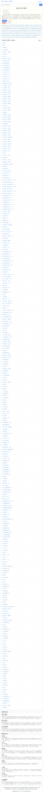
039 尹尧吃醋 (4, 462)
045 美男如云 (4, 476)
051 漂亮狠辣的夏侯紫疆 (6, 489)
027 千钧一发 (4, 640)
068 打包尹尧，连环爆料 (6, 368)
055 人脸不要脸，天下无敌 (7, 337)
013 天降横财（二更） (6, 242)
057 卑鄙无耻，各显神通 (6, 341)
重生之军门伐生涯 (30, 30)
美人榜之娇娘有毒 (5, 726)
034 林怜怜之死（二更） (6, 451)
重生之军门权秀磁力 (36, 25)
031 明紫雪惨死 (5, 444)
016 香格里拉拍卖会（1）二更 (7, 251)
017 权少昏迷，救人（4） (6, 78)
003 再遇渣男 (4, 47)
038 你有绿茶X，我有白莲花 (7, 301)
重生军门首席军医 (18, 26)
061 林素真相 (4, 350)
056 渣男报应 (4, 166)
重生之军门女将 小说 (6, 31)
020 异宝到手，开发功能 (6, 85)
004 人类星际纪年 (5, 49)
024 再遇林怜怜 (5, 429)
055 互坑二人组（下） (6, 498)
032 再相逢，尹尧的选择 (6, 651)
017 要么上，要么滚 (5, 413)
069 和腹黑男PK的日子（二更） (7, 195)
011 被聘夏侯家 (5, 604)
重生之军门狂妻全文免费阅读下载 (20, 28)
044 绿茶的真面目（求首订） (7, 312)
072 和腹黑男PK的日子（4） (7, 202)
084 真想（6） (4, 563)
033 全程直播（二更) (5, 287)
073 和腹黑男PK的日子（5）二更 (8, 204)
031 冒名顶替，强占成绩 (6, 110)
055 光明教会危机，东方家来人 (7, 164)
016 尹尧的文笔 (5, 249)
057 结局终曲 (8, 22)
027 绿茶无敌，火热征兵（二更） (8, 274)
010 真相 (3, 602)
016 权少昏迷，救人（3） (6, 76)
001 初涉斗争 (4, 377)
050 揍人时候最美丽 (5, 325)
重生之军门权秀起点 (30, 33)
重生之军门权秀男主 (23, 33)
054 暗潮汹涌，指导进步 (6, 161)
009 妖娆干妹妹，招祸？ (6, 60)
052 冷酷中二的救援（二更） (7, 492)
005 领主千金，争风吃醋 (6, 51)
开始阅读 (4, 20)
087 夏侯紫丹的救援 (5, 570)
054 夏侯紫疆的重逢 (5, 700)
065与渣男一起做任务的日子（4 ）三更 (9, 186)
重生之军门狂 (12, 28)
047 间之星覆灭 (5, 685)
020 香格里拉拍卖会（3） (6, 258)
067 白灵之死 (4, 366)
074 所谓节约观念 (5, 541)
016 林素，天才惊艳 (5, 411)
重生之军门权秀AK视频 (20, 25)
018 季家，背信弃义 (5, 81)
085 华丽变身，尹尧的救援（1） (8, 566)
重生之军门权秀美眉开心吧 (11, 25)
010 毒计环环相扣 (5, 397)
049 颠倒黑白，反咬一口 (6, 150)
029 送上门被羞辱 (5, 440)
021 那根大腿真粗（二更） (7, 422)
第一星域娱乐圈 (5, 590)
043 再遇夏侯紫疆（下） (6, 471)
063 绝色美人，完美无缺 (6, 355)
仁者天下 (3, 742)
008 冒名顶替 (4, 597)
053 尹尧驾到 (4, 494)
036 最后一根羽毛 (5, 660)
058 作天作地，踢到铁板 (6, 170)
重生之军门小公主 (37, 33)
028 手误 (3, 642)
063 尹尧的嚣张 (5, 516)
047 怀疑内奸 (4, 480)
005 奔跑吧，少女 (5, 386)
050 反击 (3, 152)
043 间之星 (4, 676)
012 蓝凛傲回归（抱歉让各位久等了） (8, 606)
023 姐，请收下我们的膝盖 (7, 426)
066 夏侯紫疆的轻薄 (5, 523)
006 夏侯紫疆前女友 (5, 593)
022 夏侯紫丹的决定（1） (6, 629)
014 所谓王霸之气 (5, 406)
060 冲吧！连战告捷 (5, 348)
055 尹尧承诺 (4, 703)
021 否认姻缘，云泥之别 (6, 87)
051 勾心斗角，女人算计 (6, 155)
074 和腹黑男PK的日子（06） (7, 206)
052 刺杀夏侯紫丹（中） (6, 696)
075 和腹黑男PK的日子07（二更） (8, 209)
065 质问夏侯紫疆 (5, 361)
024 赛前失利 (4, 633)
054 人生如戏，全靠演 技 (6, 334)
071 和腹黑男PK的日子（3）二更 (8, 200)
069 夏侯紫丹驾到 (5, 370)
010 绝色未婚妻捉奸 (5, 63)
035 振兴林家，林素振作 (6, 119)
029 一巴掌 (4, 644)
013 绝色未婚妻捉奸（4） (6, 69)
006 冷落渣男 (4, 54)
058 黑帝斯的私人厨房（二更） (7, 505)
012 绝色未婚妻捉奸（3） (6, 67)
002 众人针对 (4, 379)
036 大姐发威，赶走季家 (6, 121)
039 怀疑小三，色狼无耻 (6, 128)
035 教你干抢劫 (5, 453)
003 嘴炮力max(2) (5, 220)
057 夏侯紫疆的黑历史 (6, 503)
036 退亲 (3, 294)
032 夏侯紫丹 (4, 112)
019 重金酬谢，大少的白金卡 (7, 83)
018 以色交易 (4, 415)
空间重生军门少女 (30, 35)
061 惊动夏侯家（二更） (6, 177)
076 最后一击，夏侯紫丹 (6, 211)
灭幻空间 (3, 773)
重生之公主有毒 (4, 714)
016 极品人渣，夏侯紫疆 (6, 615)
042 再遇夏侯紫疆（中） (6, 469)
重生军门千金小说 (10, 35)
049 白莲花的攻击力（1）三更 (7, 323)
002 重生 (3, 45)
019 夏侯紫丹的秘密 (5, 622)
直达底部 (9, 20)
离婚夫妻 (3, 748)
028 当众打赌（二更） (6, 438)
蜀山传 (3, 754)
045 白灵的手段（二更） (6, 314)
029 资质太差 (4, 105)
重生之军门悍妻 (11, 26)
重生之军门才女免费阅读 (22, 30)
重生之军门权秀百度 (8, 33)
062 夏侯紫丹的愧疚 (5, 352)
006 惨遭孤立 (4, 388)
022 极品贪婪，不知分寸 (6, 90)
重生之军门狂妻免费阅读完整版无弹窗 (33, 28)
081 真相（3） (4, 557)
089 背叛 (3, 575)
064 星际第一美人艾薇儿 (6, 357)
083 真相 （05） (5, 561)
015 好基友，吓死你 (5, 613)
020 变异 (3, 624)
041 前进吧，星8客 (5, 305)
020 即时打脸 (4, 420)
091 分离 (3, 579)
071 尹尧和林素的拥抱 (6, 534)
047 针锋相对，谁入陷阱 (6, 146)
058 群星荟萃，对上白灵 (6, 343)
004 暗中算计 (4, 384)
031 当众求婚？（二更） (6, 283)
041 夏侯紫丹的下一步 (6, 671)
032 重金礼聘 (4, 285)
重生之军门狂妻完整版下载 (14, 31)
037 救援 (3, 662)
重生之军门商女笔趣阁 (5, 28)
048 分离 (3, 687)
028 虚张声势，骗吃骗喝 (6, 103)
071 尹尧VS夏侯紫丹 (5, 375)
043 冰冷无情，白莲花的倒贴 (7, 137)
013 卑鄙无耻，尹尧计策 (6, 608)
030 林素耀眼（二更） (6, 442)
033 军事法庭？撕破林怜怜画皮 (7, 449)
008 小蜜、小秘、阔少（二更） (7, 231)
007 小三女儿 (4, 56)
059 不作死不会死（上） (6, 173)
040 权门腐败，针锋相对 (6, 130)
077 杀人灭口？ (5, 548)
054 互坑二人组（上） (6, 496)
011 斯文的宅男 (5, 238)
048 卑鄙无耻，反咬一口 (6, 148)
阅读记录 (40, 1)
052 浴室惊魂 (4, 157)
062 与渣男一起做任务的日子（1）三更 (9, 179)
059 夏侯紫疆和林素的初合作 (7, 507)
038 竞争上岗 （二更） (6, 298)
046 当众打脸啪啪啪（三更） (7, 316)
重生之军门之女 (15, 30)
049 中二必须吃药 (5, 485)
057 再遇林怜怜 (5, 168)
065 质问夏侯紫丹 (5, 359)
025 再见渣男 (4, 431)
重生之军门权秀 (4, 720)
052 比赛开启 (4, 330)
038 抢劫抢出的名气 (5, 460)
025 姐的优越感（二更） (6, 269)
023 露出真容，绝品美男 (6, 92)
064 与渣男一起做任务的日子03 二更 (8, 184)
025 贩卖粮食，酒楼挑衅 (6, 96)
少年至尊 (3, 767)
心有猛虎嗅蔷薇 (4, 779)
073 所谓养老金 (5, 539)
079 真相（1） (4, 552)
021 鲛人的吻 (4, 626)
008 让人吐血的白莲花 (6, 229)
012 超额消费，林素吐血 (6, 240)
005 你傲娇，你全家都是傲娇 (7, 224)
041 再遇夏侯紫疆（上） (6, 467)
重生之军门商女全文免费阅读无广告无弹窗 (34, 26)
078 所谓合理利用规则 (6, 346)
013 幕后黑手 (4, 404)
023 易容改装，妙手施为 (6, 94)
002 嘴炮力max (5, 218)
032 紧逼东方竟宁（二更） (7, 447)
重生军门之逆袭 (24, 26)
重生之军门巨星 (35, 31)
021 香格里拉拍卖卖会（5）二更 (8, 260)
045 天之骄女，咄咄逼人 (6, 141)
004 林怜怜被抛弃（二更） (7, 222)
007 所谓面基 (4, 595)
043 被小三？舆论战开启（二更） (8, 310)
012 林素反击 (4, 402)
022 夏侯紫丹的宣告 (5, 424)
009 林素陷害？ (5, 395)
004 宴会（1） (4, 588)
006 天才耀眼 (4, 227)
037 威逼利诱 (4, 296)
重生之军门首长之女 (28, 31)
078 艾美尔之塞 (5, 550)
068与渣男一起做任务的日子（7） (8, 193)
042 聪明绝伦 (4, 307)
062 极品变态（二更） (6, 514)
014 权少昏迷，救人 (5, 72)
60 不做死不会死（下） (6, 175)
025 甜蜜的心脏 (5, 635)
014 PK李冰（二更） (5, 247)
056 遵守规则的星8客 (6, 339)
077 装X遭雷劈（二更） (6, 213)
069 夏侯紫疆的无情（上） (7, 530)
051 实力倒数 (4, 328)
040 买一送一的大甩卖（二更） (7, 303)
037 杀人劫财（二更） (6, 458)
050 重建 (3, 691)
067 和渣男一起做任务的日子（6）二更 (9, 191)
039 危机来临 (4, 667)
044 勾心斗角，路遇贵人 (6, 139)
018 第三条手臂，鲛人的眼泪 (7, 620)
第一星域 (3, 581)
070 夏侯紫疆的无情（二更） (7, 532)
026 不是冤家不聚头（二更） (7, 433)
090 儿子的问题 (5, 577)
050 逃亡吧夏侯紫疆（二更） (7, 487)
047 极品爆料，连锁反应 (6, 319)
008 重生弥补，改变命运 (6, 58)
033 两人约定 (4, 653)
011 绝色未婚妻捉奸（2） (6, 65)
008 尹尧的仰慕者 (5, 393)
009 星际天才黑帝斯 (5, 233)
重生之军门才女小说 (8, 30)
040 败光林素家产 (5, 465)
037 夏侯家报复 (5, 123)
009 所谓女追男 (5, 599)
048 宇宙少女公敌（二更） (7, 321)
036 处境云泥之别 (5, 456)
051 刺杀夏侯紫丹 (5, 694)
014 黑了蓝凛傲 (5, 611)
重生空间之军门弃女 (23, 35)
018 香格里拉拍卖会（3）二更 (7, 256)
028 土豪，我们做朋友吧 (6, 276)
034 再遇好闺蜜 (5, 289)
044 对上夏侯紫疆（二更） (7, 474)
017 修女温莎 (4, 617)
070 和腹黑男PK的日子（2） (7, 197)
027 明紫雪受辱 (5, 435)
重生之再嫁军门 (16, 35)
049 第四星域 (4, 689)
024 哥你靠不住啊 (5, 267)
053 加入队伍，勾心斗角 (6, 159)
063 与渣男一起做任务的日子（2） (8, 182)
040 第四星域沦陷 (5, 669)
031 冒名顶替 (4, 649)
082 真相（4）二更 (5, 559)
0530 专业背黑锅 (5, 332)
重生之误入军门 (22, 31)
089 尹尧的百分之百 (5, 568)
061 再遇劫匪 (4, 512)
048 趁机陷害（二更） (6, 483)
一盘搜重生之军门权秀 (28, 25)
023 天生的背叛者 (5, 631)
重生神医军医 (35, 35)
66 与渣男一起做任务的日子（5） (8, 188)
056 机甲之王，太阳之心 (6, 705)
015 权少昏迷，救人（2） (6, 74)
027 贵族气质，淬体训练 (6, 101)
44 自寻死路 (4, 678)
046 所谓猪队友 (5, 478)
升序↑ (40, 40)
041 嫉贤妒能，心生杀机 (6, 132)
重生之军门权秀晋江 (15, 33)
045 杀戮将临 (4, 680)
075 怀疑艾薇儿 (5, 543)
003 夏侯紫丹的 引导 (5, 586)
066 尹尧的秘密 (5, 364)
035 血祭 (3, 658)
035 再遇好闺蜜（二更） (6, 292)
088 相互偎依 (4, 572)
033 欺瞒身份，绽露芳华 (6, 114)
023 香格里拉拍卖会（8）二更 (7, 265)
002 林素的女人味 (5, 584)
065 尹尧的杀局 (5, 521)
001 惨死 (3, 42)
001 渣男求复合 (5, 215)
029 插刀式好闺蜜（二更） (7, 278)
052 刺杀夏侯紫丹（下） (6, 698)
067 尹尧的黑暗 (5, 525)
